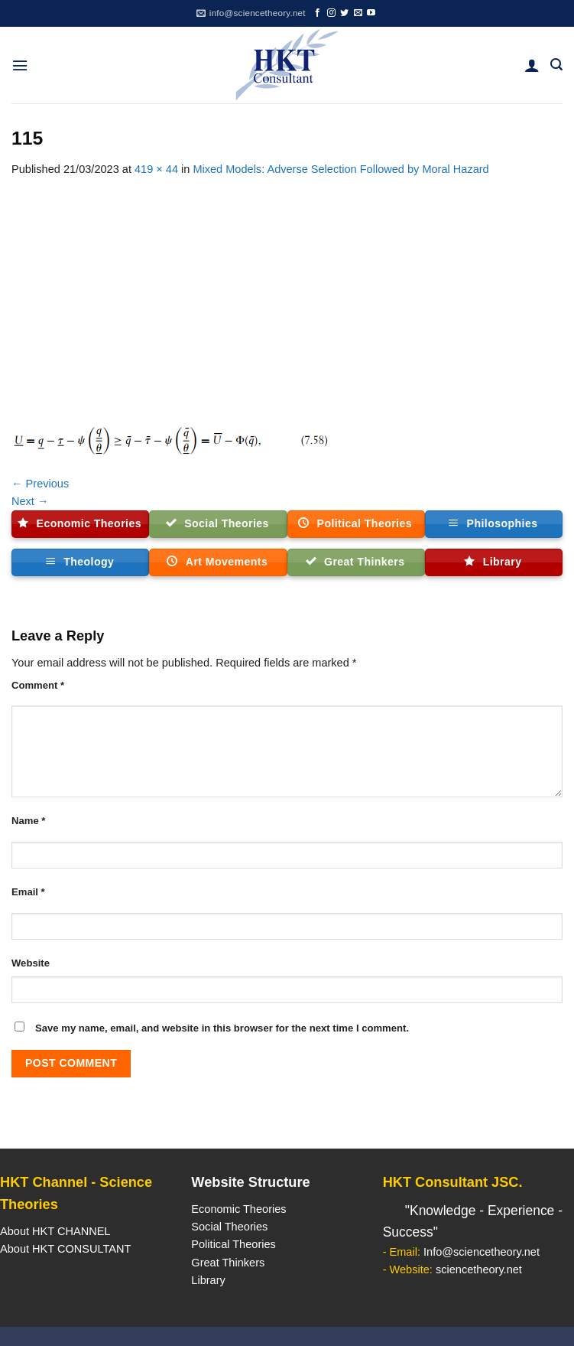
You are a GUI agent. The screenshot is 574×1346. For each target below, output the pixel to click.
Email (28, 892)
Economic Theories (238, 1209)
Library (208, 1280)
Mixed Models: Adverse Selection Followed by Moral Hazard (340, 169)
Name (28, 820)
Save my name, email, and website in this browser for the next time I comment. (222, 1028)
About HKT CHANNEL (55, 1231)
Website (30, 963)
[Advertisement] (287, 293)
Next (30, 501)
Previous (40, 483)
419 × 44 (156, 169)
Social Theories (229, 1227)
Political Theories (233, 1244)
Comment (37, 685)
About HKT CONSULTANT (65, 1249)
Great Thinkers (227, 1262)
